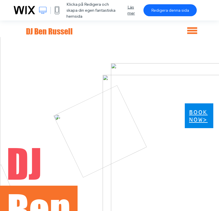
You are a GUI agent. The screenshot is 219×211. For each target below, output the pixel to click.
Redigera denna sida (170, 10)
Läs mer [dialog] (131, 10)
